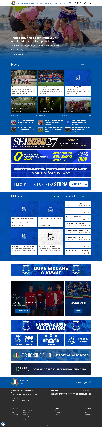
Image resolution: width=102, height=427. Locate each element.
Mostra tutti (87, 390)
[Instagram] (80, 3)
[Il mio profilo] (70, 3)
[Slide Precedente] (12, 34)
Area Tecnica (14, 416)
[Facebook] (75, 3)
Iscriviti (78, 310)
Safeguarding (26, 416)
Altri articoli (56, 196)
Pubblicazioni (87, 414)
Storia (12, 412)
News (56, 417)
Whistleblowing (44, 425)
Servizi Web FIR (26, 417)
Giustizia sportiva (26, 412)
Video (86, 412)
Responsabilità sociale (16, 419)
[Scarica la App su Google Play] (89, 382)
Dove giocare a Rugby (27, 410)
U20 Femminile (58, 416)
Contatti (24, 419)
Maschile (57, 410)
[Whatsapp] (90, 3)
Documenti (25, 414)
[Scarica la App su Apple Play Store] (85, 382)
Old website (13, 425)
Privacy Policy (29, 425)
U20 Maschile (58, 414)
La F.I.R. (13, 410)
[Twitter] (78, 3)
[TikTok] (83, 3)
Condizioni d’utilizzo (21, 425)
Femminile (57, 412)
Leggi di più (84, 64)
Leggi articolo (18, 54)
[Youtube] (85, 3)
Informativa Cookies (36, 425)
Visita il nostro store (22, 310)
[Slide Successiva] (16, 34)
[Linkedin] (87, 3)
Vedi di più (85, 196)
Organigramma (14, 414)
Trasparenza (14, 417)
